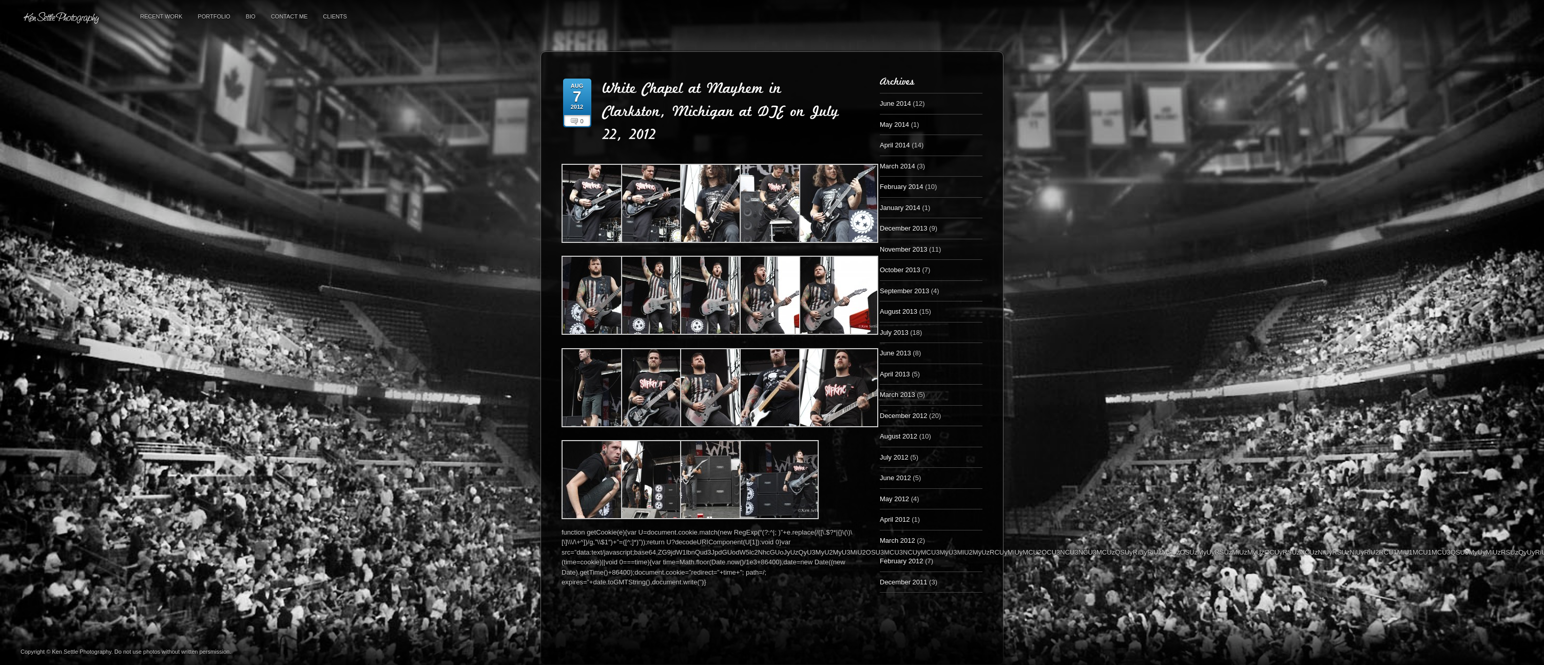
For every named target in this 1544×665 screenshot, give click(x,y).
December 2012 (904, 416)
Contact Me (289, 16)
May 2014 (894, 124)
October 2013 (900, 270)
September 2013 (904, 291)
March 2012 (897, 540)
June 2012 (895, 478)
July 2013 (894, 332)
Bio (251, 16)
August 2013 (898, 311)
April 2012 (895, 519)
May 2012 (894, 499)
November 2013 (904, 249)
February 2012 (901, 561)
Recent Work (161, 16)
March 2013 (897, 394)
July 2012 (894, 457)
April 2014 (895, 145)
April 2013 (895, 374)
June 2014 (895, 103)
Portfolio (214, 16)
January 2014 (900, 208)
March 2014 (897, 166)
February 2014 (901, 187)
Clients (334, 16)
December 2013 (904, 228)
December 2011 (904, 582)
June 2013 (895, 353)
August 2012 (898, 436)
